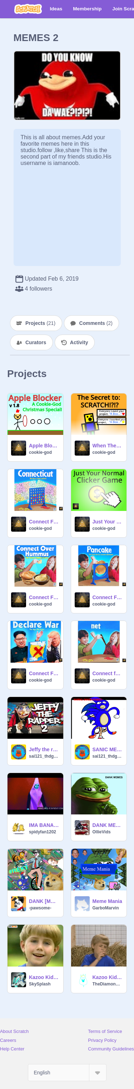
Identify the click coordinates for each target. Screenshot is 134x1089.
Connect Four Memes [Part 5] (44, 522)
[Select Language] (67, 1072)
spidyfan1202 (42, 831)
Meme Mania (107, 901)
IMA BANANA (44, 825)
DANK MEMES (108, 825)
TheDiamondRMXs (108, 984)
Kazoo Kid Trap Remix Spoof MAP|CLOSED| (44, 977)
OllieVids (102, 831)
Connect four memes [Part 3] (108, 673)
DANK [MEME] (44, 901)
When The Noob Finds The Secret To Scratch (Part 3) (108, 445)
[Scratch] (28, 9)
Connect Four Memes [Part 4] (44, 597)
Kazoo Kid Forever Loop (108, 977)
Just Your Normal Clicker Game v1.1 (108, 522)
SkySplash (40, 984)
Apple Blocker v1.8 (44, 445)
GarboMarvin (106, 907)
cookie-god (40, 452)
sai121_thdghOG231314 (44, 756)
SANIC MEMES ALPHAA (108, 749)
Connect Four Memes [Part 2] (108, 597)
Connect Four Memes (44, 673)
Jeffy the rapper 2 (44, 749)
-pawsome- (40, 907)
